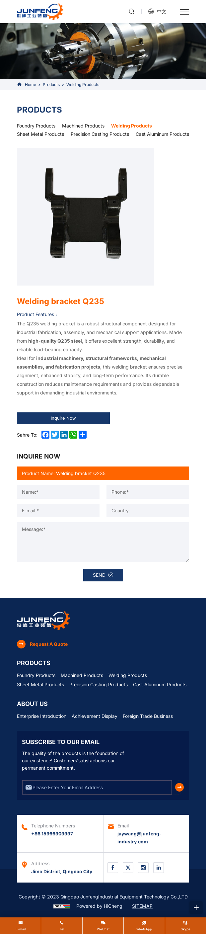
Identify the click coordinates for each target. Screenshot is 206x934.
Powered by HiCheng (99, 906)
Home (30, 84)
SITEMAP (142, 906)
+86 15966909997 (52, 833)
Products (51, 84)
